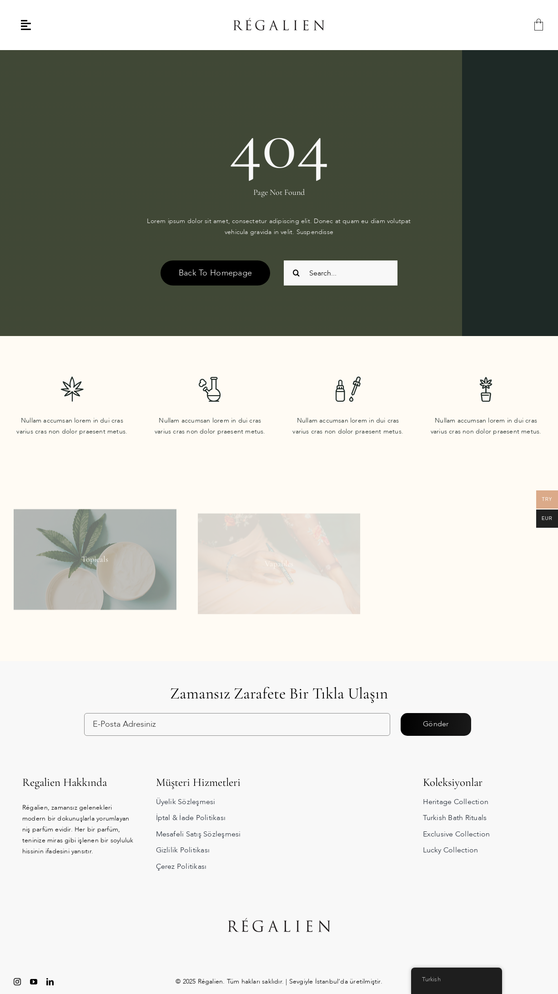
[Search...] (340, 272)
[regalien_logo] (278, 5)
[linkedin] (50, 981)
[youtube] (33, 981)
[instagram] (17, 981)
